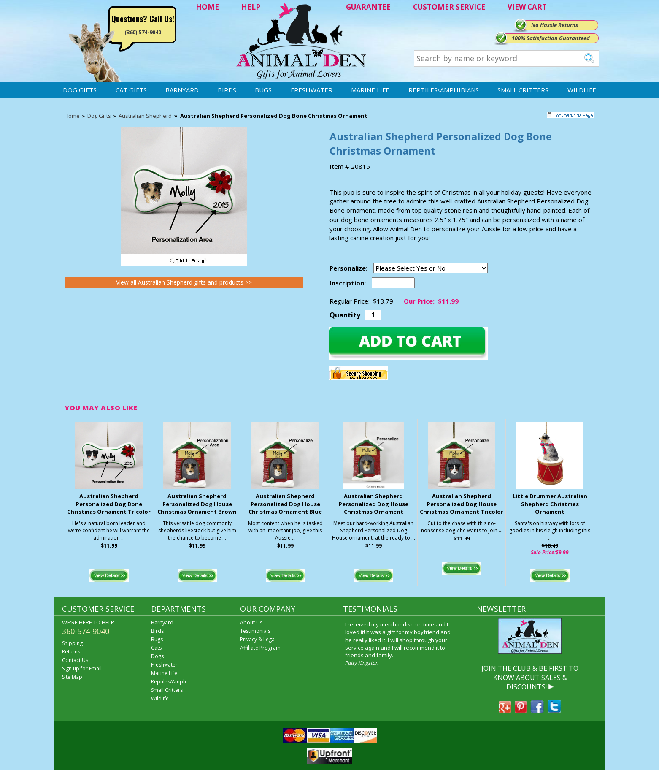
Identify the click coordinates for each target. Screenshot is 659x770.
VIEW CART (527, 7)
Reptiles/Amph (168, 681)
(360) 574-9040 (142, 32)
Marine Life (370, 90)
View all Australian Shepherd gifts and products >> (184, 282)
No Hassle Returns (554, 25)
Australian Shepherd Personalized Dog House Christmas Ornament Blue (285, 504)
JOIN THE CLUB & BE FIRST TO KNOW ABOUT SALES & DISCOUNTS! (529, 678)
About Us (251, 622)
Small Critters (522, 90)
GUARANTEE (368, 7)
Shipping (72, 643)
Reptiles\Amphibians (443, 90)
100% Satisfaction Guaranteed (551, 38)
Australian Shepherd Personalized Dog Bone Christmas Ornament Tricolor (109, 504)
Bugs (263, 90)
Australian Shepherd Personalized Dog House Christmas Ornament (373, 504)
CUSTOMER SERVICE (449, 7)
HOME (207, 7)
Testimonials (255, 630)
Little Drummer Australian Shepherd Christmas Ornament (550, 504)
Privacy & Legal (258, 639)
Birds (227, 90)
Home (72, 115)
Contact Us (75, 660)
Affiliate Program (260, 647)
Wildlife (581, 90)
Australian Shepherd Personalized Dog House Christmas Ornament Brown (197, 504)
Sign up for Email (82, 668)
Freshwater (311, 90)
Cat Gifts (131, 90)
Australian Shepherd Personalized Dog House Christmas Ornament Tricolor (461, 504)
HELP (250, 7)
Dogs (157, 656)
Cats (156, 647)
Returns (71, 651)
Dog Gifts (80, 90)
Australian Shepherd (145, 115)
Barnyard (182, 90)
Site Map (72, 677)
